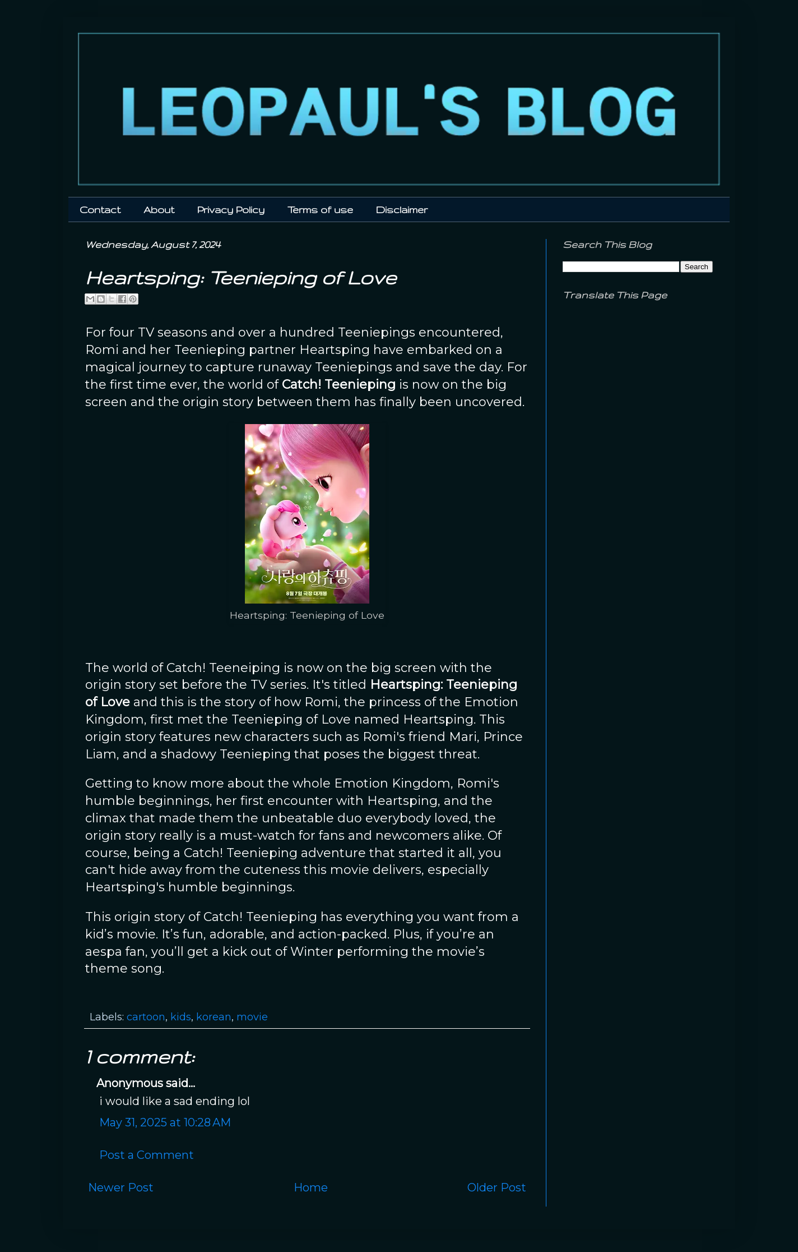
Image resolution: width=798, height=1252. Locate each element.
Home (311, 1187)
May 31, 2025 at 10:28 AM (165, 1122)
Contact (100, 209)
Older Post (496, 1187)
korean (213, 1017)
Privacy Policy (231, 209)
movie (252, 1017)
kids (180, 1017)
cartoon (146, 1017)
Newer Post (121, 1187)
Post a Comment (146, 1155)
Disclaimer (402, 209)
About (158, 209)
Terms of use (320, 209)
